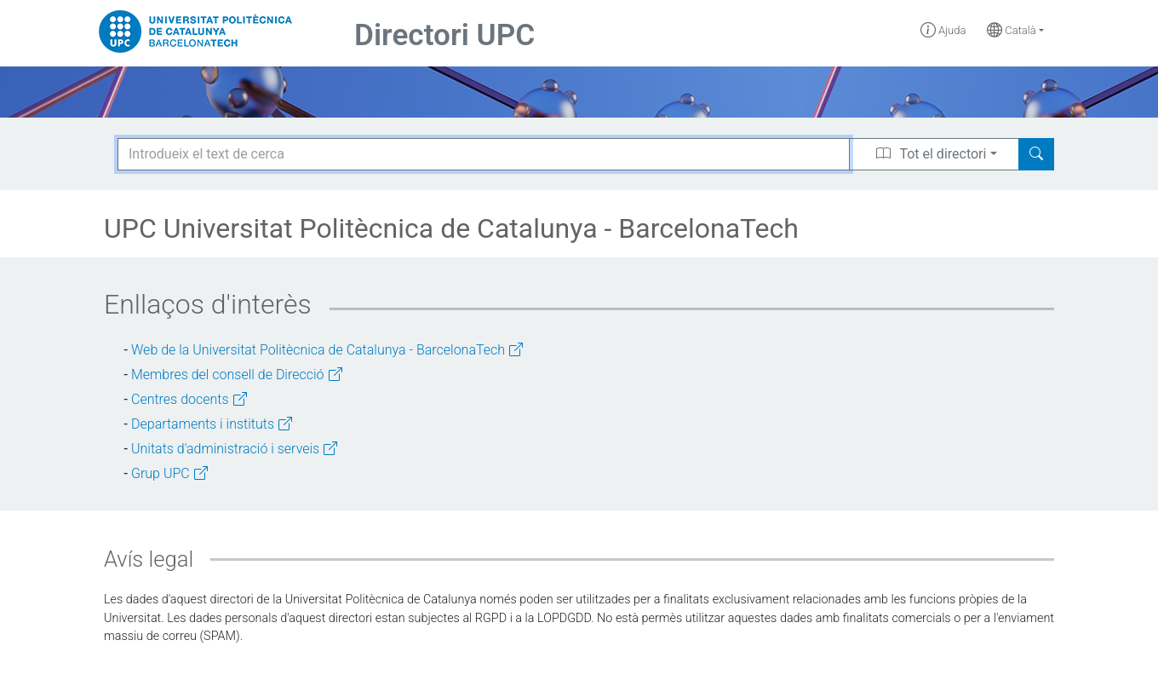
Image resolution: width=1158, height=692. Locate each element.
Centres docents (189, 399)
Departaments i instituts (211, 424)
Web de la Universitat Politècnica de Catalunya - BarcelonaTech (327, 350)
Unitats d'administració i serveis (234, 449)
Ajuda (943, 30)
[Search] (1036, 154)
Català (1011, 30)
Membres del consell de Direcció (236, 374)
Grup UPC (169, 473)
